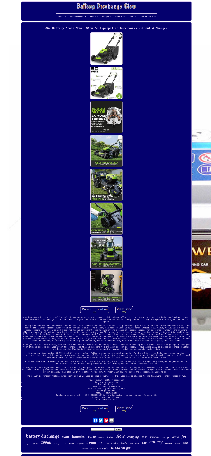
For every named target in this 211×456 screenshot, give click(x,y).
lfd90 (185, 443)
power (71, 443)
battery (156, 441)
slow (120, 436)
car (144, 442)
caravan (168, 443)
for (184, 436)
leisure (85, 449)
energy (165, 437)
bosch (137, 443)
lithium (110, 437)
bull (100, 443)
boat (144, 437)
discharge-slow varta (60, 444)
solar (66, 436)
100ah (46, 442)
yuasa (175, 437)
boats (124, 443)
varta (92, 436)
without (101, 438)
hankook (154, 437)
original (80, 444)
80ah (92, 449)
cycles (35, 443)
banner (177, 443)
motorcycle (102, 448)
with (131, 443)
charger (27, 444)
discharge (121, 447)
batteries (78, 437)
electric (115, 443)
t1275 (107, 443)
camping (133, 437)
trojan (91, 442)
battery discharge (42, 436)
